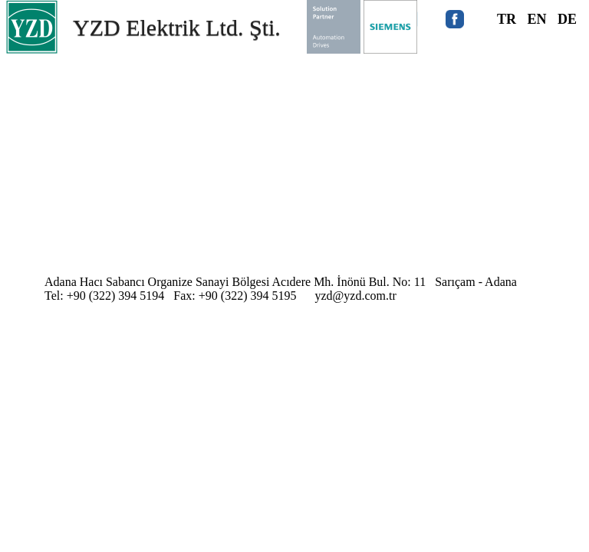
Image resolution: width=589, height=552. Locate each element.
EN (537, 19)
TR (506, 19)
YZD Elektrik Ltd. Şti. (177, 27)
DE (567, 19)
